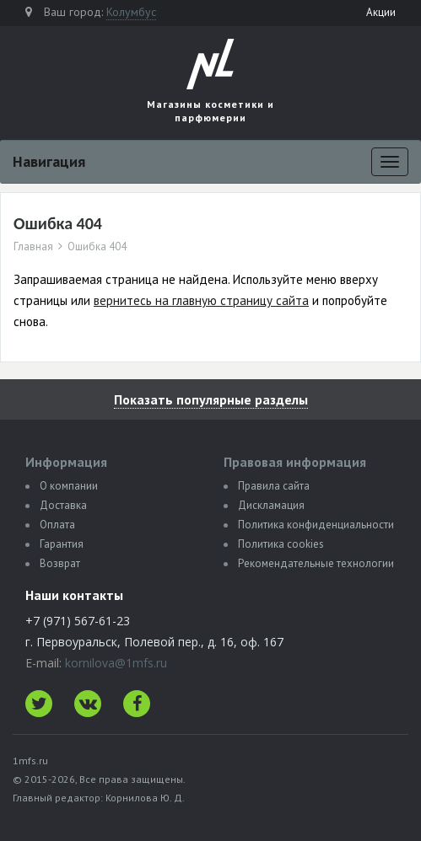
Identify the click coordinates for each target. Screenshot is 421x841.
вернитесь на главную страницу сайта (201, 300)
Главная (33, 247)
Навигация (49, 161)
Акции (381, 12)
